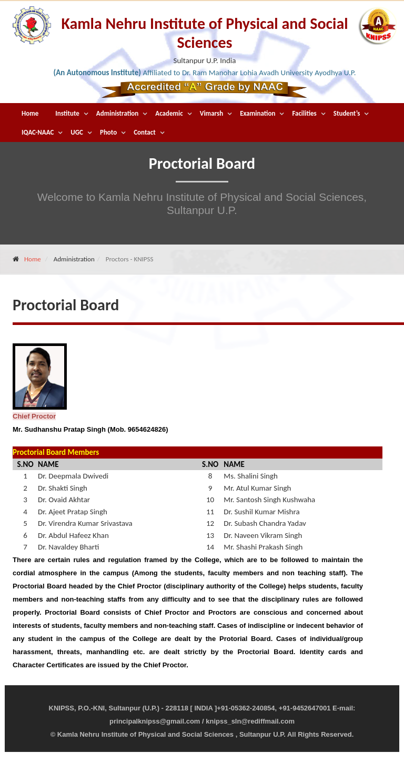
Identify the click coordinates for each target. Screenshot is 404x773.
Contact (144, 132)
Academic (169, 113)
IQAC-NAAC (38, 132)
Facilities (304, 113)
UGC (76, 132)
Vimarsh (212, 113)
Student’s (347, 113)
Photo (108, 132)
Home (30, 113)
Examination (257, 113)
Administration (117, 113)
